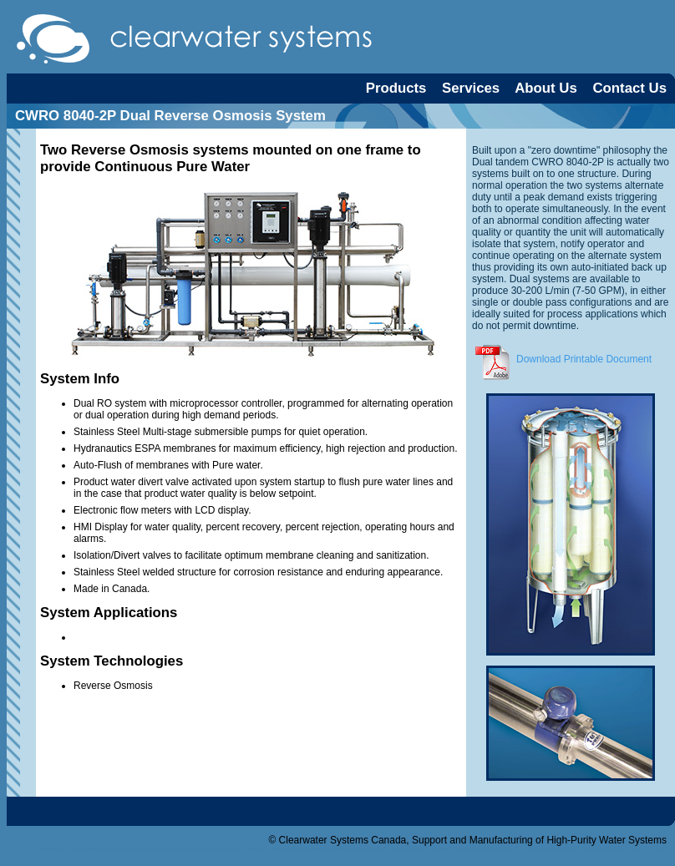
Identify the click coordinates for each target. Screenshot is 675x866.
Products (396, 88)
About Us (546, 88)
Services (471, 88)
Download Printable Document (562, 359)
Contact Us (629, 88)
